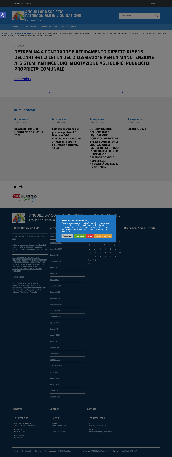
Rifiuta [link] (90, 236)
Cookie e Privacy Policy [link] (103, 236)
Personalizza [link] (67, 236)
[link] (3, 15)
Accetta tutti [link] (80, 236)
